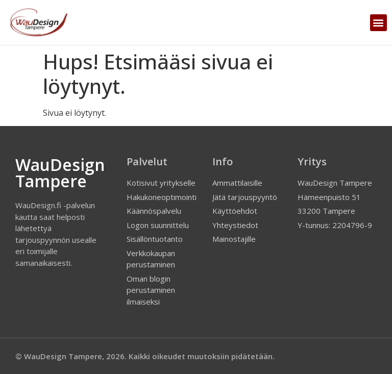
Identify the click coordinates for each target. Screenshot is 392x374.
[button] (378, 22)
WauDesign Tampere (60, 173)
